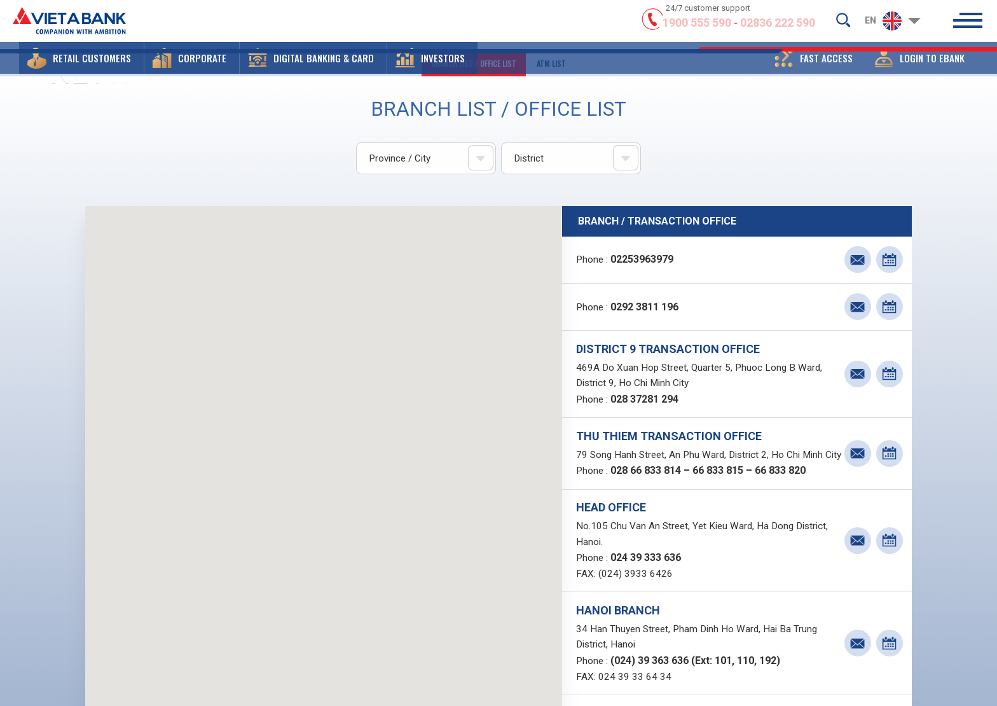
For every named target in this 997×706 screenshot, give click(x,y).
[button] (81, 67)
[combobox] (426, 159)
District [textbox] (529, 159)
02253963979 (645, 261)
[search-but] (843, 23)
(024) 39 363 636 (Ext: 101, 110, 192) (698, 693)
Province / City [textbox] (399, 159)
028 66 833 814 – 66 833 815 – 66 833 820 (711, 496)
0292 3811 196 (648, 310)
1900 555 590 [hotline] (697, 27)
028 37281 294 (648, 405)
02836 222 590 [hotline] (777, 27)
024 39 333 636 (649, 586)
